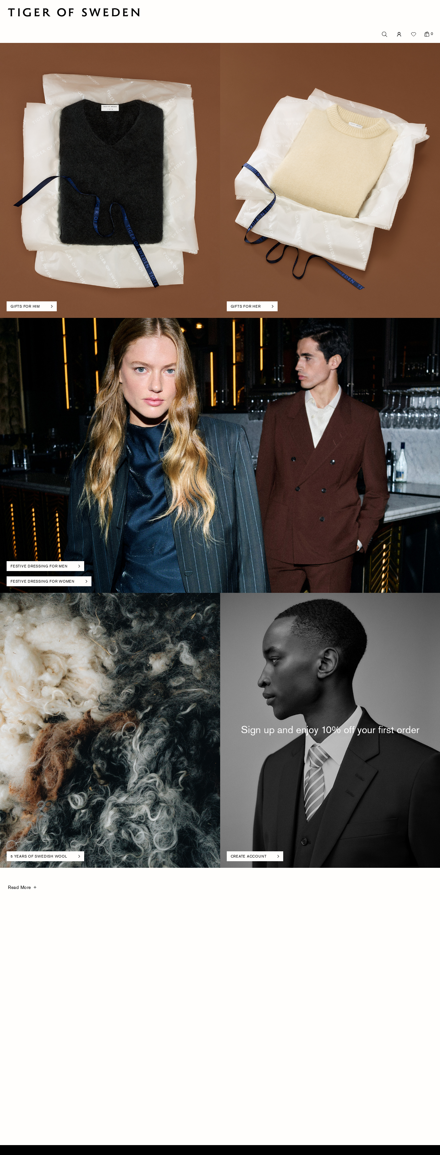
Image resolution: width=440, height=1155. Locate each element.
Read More (19, 887)
